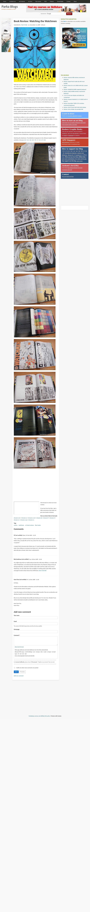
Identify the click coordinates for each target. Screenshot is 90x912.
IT (37, 140)
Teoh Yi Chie (24, 25)
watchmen (21, 525)
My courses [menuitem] (38, 1)
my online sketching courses (74, 116)
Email (15, 621)
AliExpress (64, 155)
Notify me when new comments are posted (27, 669)
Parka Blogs (10, 6)
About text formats (19, 648)
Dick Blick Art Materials (71, 153)
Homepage (16, 629)
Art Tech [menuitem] (30, 1)
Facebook (70, 135)
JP (42, 140)
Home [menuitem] (4, 1)
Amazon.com (17, 518)
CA (28, 140)
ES (39, 140)
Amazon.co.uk (31, 518)
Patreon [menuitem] (52, 1)
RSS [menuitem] (45, 1)
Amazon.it (52, 518)
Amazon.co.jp (23, 520)
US (25, 140)
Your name (16, 615)
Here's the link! (42, 570)
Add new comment (19, 677)
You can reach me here (68, 176)
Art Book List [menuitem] (12, 1)
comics (15, 525)
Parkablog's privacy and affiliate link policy (39, 717)
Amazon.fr (46, 518)
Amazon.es (16, 520)
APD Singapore (66, 142)
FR (35, 140)
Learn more (79, 161)
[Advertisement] (73, 60)
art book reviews (29, 525)
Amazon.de (39, 518)
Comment (16, 635)
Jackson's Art (80, 153)
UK (30, 140)
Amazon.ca (24, 518)
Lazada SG (78, 155)
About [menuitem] (75, 1)
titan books (38, 525)
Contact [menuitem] (68, 1)
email (65, 135)
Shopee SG (70, 155)
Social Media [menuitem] (60, 1)
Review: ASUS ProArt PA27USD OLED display (75, 107)
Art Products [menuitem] (22, 1)
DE (33, 140)
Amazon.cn (31, 520)
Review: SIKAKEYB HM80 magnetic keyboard (75, 89)
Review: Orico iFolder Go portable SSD (73, 109)
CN (44, 140)
